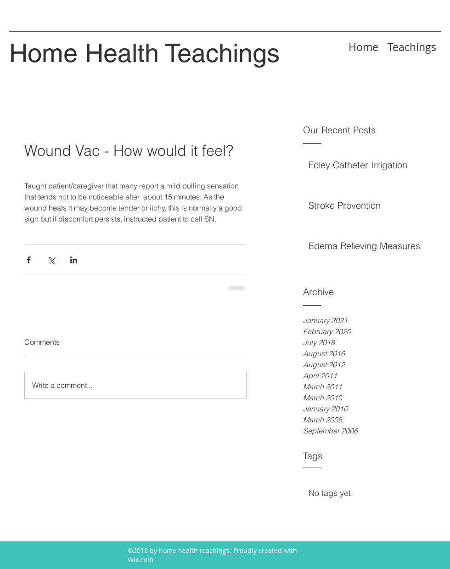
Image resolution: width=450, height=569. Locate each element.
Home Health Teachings (144, 53)
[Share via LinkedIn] (73, 260)
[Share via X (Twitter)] (51, 260)
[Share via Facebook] (28, 260)
